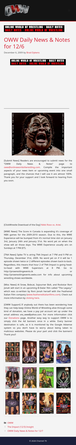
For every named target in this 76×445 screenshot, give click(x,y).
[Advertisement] (38, 86)
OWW (10, 422)
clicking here (32, 297)
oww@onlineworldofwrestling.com (22, 167)
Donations (14, 317)
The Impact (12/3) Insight (20, 426)
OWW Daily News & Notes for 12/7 (25, 430)
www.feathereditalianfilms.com (43, 294)
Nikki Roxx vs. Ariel (50, 224)
